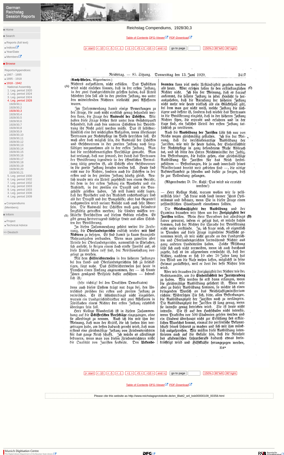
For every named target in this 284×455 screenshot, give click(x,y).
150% (207, 48)
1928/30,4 (15, 114)
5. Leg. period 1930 (19, 175)
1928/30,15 (16, 151)
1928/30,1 (15, 104)
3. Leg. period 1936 (19, 193)
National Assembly (19, 86)
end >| (161, 48)
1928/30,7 (15, 124)
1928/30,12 (16, 141)
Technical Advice (17, 225)
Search (10, 36)
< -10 (100, 48)
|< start (89, 48)
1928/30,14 (16, 148)
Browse (10, 63)
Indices (12, 47)
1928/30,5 (15, 117)
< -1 (119, 48)
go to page (178, 48)
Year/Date (12, 51)
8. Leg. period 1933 (19, 186)
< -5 (110, 48)
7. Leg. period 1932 (19, 182)
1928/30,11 (16, 138)
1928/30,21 (16, 172)
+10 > (149, 48)
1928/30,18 (16, 162)
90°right (231, 48)
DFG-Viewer (158, 37)
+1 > (129, 48)
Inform (9, 214)
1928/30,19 (16, 165)
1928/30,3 (15, 110)
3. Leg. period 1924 (19, 97)
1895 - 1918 (14, 78)
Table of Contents (137, 37)
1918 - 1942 (14, 83)
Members (14, 56)
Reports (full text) (17, 42)
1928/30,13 (16, 145)
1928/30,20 (16, 169)
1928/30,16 (16, 155)
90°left (219, 48)
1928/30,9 (15, 131)
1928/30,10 (16, 134)
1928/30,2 (15, 107)
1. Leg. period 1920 (19, 90)
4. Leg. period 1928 (19, 100)
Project (10, 221)
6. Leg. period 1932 (19, 179)
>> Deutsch (10, 232)
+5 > (139, 48)
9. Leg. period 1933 (19, 189)
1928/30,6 (15, 121)
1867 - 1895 (14, 74)
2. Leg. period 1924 (19, 93)
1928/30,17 (16, 159)
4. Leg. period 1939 (19, 196)
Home (9, 29)
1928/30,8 (15, 128)
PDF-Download (180, 37)
